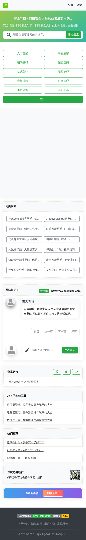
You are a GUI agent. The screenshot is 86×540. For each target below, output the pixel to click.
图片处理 (63, 71)
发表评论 (70, 350)
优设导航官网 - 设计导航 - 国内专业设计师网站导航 (25, 239)
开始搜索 (73, 34)
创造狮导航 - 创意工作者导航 (25, 228)
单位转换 (22, 90)
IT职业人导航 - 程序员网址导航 (63, 249)
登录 (70, 5)
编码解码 (22, 62)
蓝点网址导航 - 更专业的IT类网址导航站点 (63, 259)
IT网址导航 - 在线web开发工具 (63, 239)
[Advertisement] (43, 153)
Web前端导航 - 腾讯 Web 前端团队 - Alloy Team (25, 269)
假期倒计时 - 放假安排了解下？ (25, 442)
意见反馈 (62, 523)
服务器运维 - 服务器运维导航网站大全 (30, 412)
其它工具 (63, 90)
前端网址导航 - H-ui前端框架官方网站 (63, 228)
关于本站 (23, 523)
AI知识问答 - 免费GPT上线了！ (25, 450)
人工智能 (22, 53)
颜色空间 (63, 62)
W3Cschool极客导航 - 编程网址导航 (25, 218)
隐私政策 (36, 523)
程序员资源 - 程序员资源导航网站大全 (30, 404)
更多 (42, 99)
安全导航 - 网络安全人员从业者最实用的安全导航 (63, 269)
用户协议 (49, 523)
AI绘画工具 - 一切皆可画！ (23, 458)
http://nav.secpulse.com (66, 291)
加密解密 (63, 53)
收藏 (79, 5)
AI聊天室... (53, 493)
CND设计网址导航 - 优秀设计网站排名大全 (25, 259)
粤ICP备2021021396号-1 (51, 534)
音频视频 (22, 80)
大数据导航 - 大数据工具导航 (25, 249)
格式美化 (22, 71)
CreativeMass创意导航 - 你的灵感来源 (63, 218)
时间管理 (63, 80)
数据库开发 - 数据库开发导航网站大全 (30, 420)
